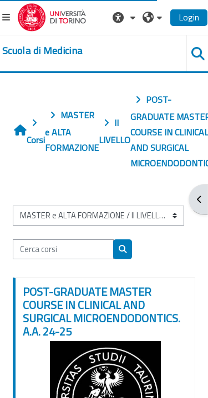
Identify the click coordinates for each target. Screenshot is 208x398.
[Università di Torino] (52, 16)
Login (189, 17)
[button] (125, 17)
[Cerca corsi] (63, 249)
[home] (42, 51)
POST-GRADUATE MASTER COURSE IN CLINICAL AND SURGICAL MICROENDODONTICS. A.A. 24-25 (101, 311)
